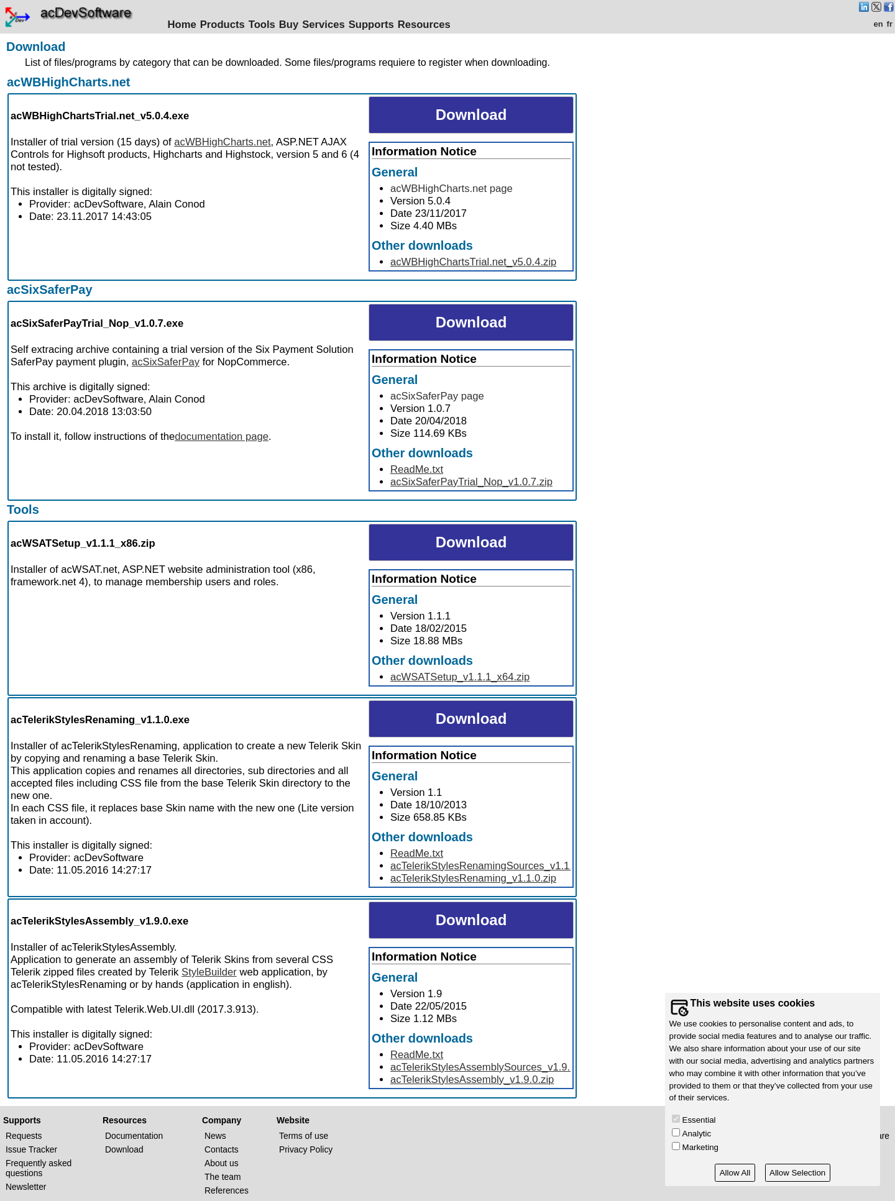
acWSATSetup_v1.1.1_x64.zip (460, 677)
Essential (699, 1120)
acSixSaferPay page (437, 396)
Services (326, 24)
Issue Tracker (31, 1149)
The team (222, 1177)
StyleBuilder (209, 972)
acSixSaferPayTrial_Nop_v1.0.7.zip (471, 482)
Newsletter (26, 1187)
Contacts (221, 1149)
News (215, 1136)
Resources (426, 24)
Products (224, 24)
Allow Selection (797, 1172)
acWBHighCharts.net (68, 82)
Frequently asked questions (38, 1168)
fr (890, 24)
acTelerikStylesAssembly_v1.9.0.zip (472, 1079)
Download (124, 1149)
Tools (263, 24)
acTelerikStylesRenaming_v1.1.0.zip (473, 878)
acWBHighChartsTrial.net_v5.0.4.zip (473, 262)
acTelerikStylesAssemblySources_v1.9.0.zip (491, 1067)
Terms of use (303, 1136)
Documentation (134, 1136)
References (226, 1190)
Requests (24, 1136)
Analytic (697, 1133)
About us (221, 1163)
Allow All (735, 1172)
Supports (373, 24)
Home (184, 24)
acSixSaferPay (50, 289)
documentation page (221, 436)
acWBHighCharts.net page (451, 188)
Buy (290, 24)
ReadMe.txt (416, 469)
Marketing (700, 1147)
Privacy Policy (306, 1149)
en (878, 24)
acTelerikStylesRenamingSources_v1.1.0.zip (492, 866)
